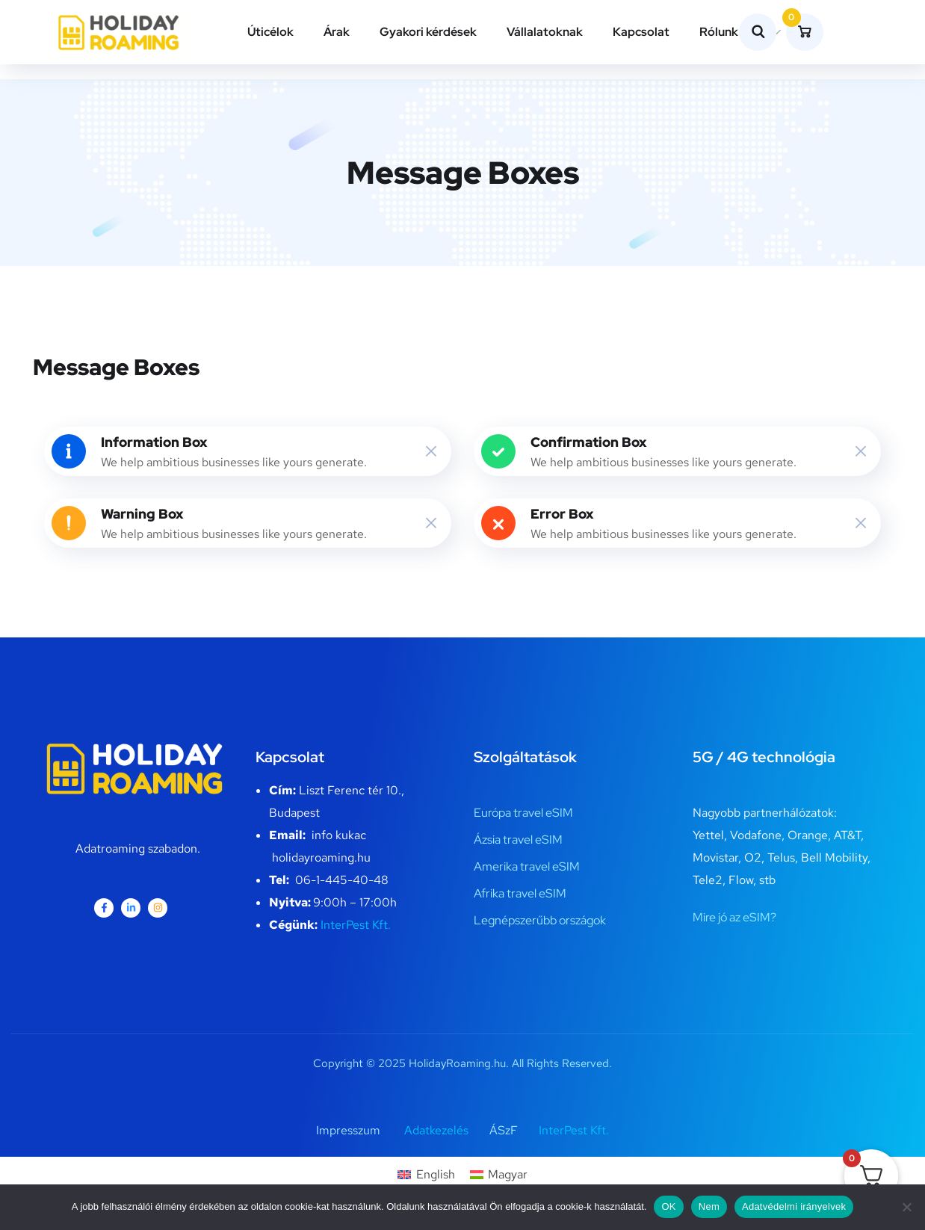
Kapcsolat (641, 32)
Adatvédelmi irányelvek (794, 1206)
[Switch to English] (426, 1174)
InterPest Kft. (356, 925)
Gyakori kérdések (428, 32)
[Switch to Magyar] (498, 1174)
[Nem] (906, 1206)
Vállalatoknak (545, 32)
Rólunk (718, 32)
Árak (337, 32)
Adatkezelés (436, 1130)
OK (668, 1206)
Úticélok (270, 32)
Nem (709, 1206)
